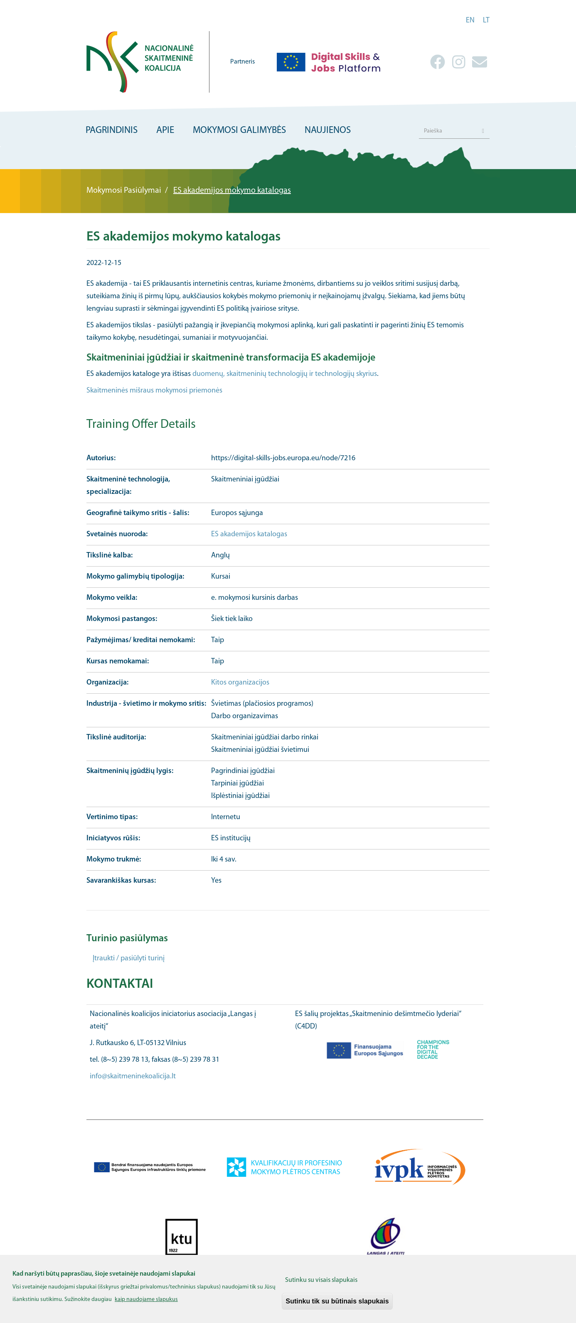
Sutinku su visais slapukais (321, 1284)
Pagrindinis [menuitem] (112, 130)
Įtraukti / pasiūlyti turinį (129, 958)
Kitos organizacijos (240, 683)
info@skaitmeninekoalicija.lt (133, 1076)
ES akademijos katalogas (249, 534)
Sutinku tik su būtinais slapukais (337, 1305)
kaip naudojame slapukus (146, 1304)
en (470, 21)
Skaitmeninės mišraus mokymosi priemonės (154, 391)
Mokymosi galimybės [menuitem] (239, 130)
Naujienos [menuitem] (328, 130)
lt (486, 21)
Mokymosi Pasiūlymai (123, 191)
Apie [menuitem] (165, 130)
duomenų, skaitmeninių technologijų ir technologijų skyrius (284, 374)
